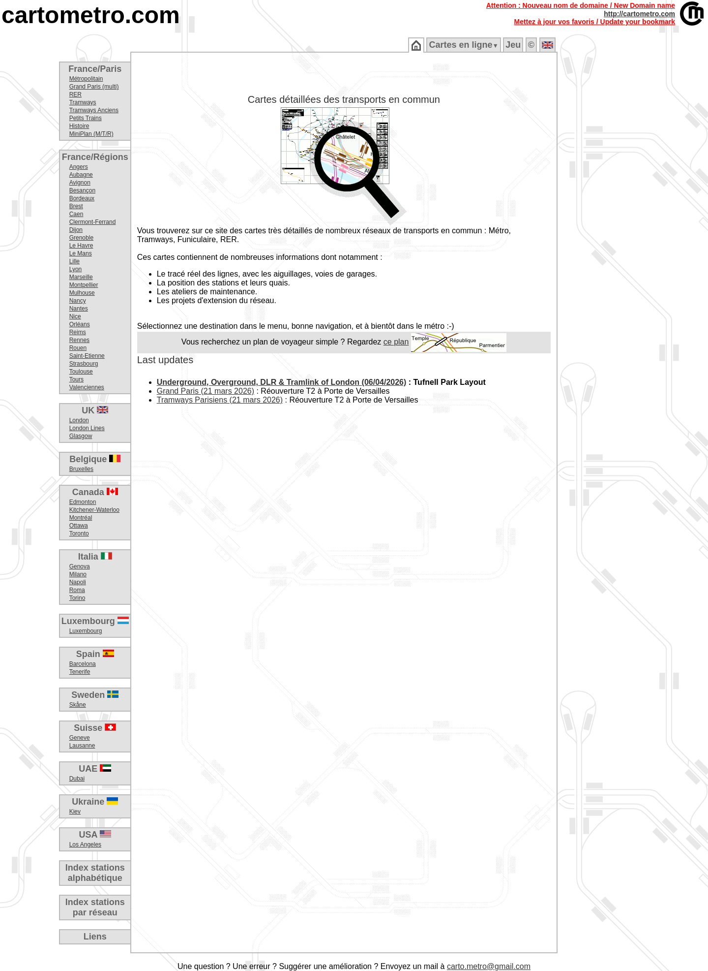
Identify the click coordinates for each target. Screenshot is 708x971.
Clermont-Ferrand (92, 222)
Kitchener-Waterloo (94, 509)
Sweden (94, 695)
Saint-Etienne (87, 355)
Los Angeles (85, 844)
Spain (95, 654)
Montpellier (83, 285)
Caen (76, 214)
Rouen (78, 348)
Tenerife (79, 671)
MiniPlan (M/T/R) (91, 133)
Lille (74, 261)
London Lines (87, 428)
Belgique (94, 459)
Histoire (79, 126)
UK (95, 410)
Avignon (79, 182)
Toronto (79, 533)
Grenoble (81, 237)
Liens (95, 936)
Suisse (95, 728)
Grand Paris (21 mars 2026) (205, 391)
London (79, 420)
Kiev (75, 811)
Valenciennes (86, 387)
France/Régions (95, 157)
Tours (76, 379)
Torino (77, 598)
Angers (78, 166)
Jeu (513, 45)
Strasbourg (83, 363)
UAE (95, 769)
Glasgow (80, 436)
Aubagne (81, 174)
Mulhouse (82, 292)
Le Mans (80, 253)
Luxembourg (95, 621)
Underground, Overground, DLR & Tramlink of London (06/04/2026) (282, 382)
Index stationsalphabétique (95, 873)
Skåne (77, 704)
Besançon (82, 190)
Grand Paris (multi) (94, 86)
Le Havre (81, 245)
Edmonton (82, 502)
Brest (76, 206)
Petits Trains (85, 118)
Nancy (77, 300)
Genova (79, 566)
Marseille (81, 277)
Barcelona (82, 663)
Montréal (80, 517)
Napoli (77, 582)
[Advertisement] (633, 211)
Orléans (79, 324)
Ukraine (95, 802)
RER (75, 94)
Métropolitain (86, 78)
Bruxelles (81, 469)
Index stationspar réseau (95, 907)
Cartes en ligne (463, 45)
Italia (95, 557)
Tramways (82, 102)
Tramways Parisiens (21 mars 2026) (220, 400)
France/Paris (94, 69)
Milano (78, 574)
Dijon (76, 229)
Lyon (75, 269)
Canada (95, 492)
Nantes (78, 308)
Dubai (77, 778)
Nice (75, 316)
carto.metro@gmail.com (489, 966)
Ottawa (78, 525)
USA (95, 835)
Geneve (79, 737)
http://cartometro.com (639, 14)
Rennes (79, 340)
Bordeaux (81, 198)
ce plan (396, 342)
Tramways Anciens (93, 110)
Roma (77, 590)
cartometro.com (90, 15)
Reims (77, 332)
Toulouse (81, 371)
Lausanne (82, 745)
